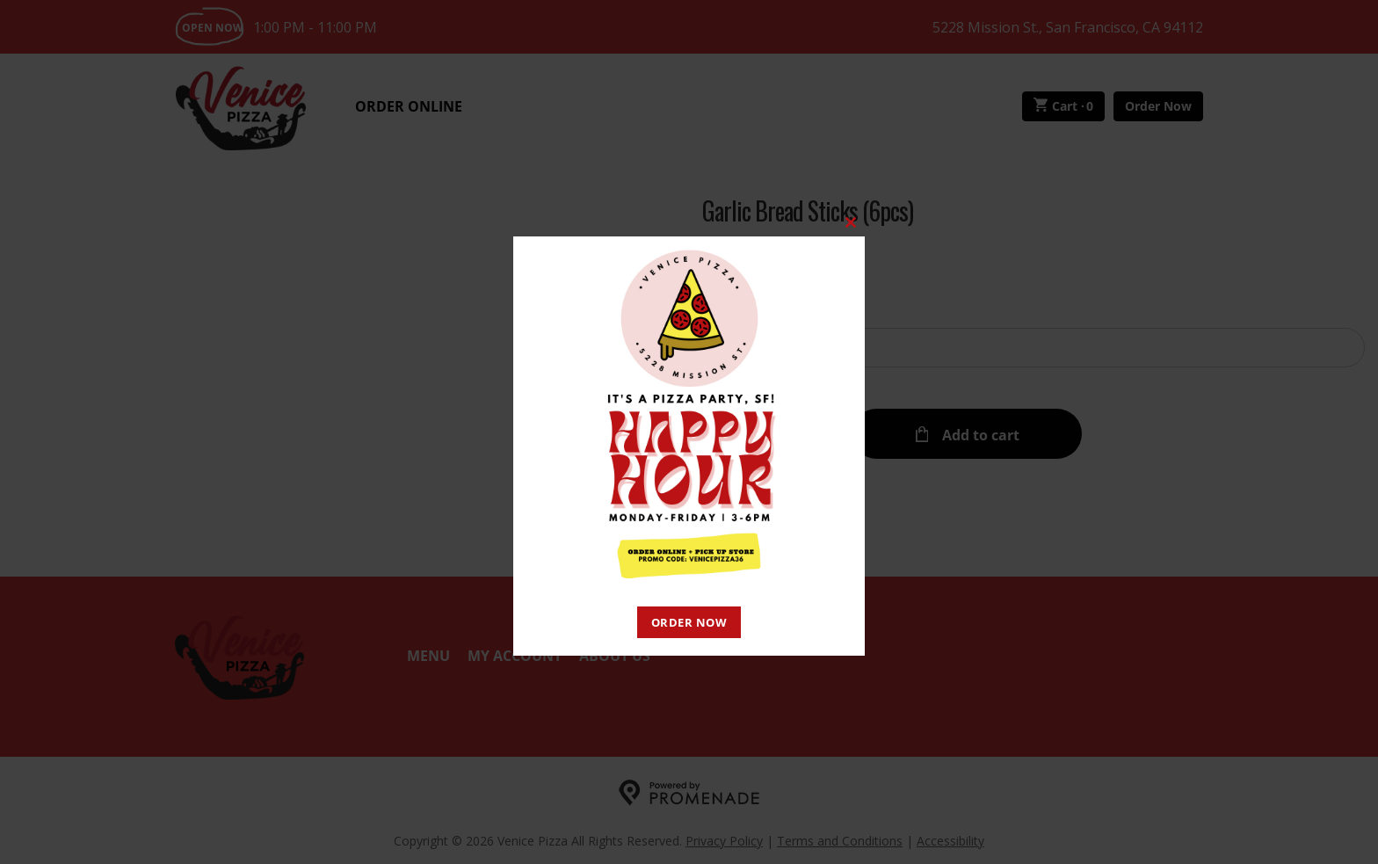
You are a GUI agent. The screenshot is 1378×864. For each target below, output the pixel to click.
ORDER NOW (689, 622)
